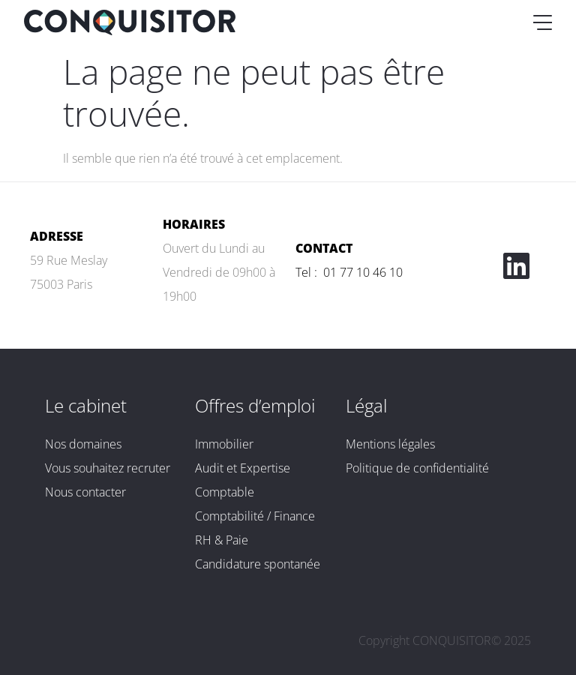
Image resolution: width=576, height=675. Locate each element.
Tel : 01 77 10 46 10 (349, 272)
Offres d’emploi (255, 405)
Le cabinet (86, 405)
